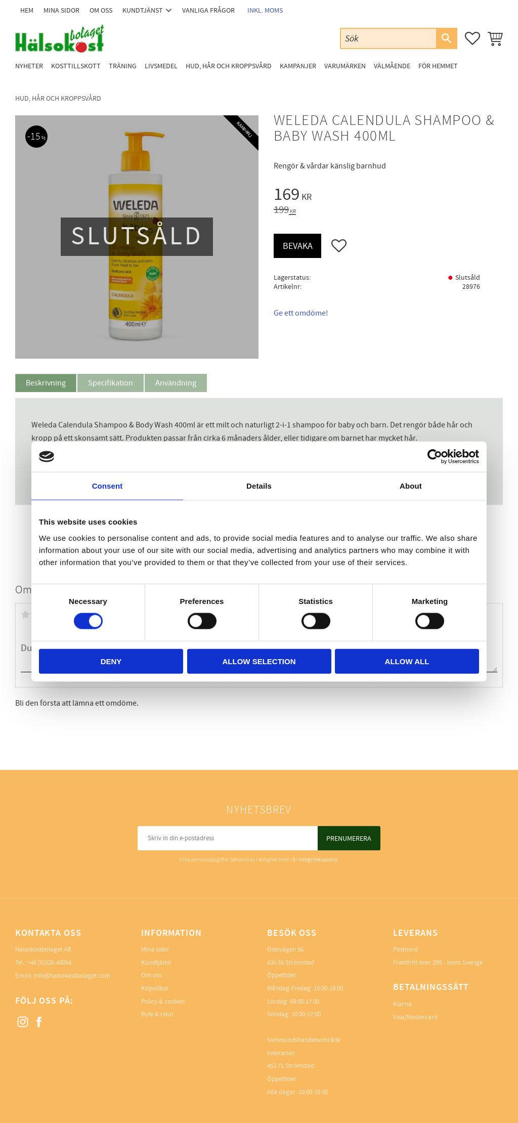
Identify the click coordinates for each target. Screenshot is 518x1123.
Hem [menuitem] (26, 10)
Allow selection (259, 661)
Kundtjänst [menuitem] (142, 10)
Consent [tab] (107, 486)
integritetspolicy (317, 859)
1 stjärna (25, 614)
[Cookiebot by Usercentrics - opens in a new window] (435, 456)
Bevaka (298, 246)
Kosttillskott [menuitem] (76, 66)
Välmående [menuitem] (392, 66)
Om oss (151, 975)
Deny (111, 661)
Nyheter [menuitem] (29, 66)
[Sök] (446, 38)
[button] (472, 38)
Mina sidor (155, 949)
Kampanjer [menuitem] (298, 66)
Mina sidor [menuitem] (61, 10)
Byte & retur (157, 1014)
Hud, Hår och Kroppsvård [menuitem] (229, 66)
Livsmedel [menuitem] (161, 66)
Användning (175, 383)
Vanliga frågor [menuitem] (208, 10)
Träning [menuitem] (123, 66)
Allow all (407, 661)
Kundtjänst (156, 963)
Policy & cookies (163, 1002)
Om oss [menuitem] (101, 10)
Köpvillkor (155, 988)
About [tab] (411, 486)
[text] (388, 196)
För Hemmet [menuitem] (438, 66)
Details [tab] (259, 486)
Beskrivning (46, 383)
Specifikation (110, 383)
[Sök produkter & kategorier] (388, 38)
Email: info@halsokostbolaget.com (62, 976)
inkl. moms (265, 10)
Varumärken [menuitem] (345, 66)
